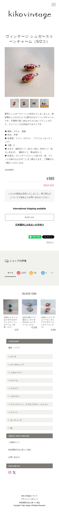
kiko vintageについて (29, 496)
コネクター (15, 396)
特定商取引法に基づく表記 (19, 450)
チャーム (14, 380)
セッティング (16, 420)
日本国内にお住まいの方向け (29, 224)
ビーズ (13, 356)
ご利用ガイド (14, 442)
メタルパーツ (16, 372)
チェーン (14, 412)
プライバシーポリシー (29, 499)
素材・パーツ (14, 348)
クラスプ (14, 388)
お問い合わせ (14, 457)
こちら (21, 197)
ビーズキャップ (17, 365)
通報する (50, 242)
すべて (10, 273)
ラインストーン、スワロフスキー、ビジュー (29, 404)
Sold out (29, 217)
